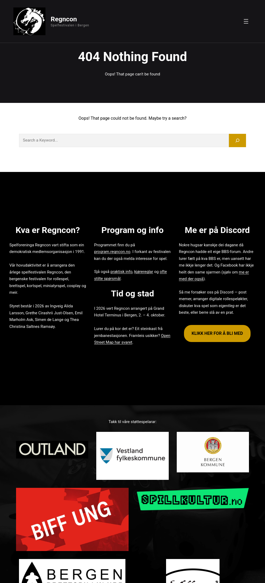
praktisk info (121, 271)
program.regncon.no (112, 251)
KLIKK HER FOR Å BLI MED (217, 333)
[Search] (237, 140)
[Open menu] (246, 21)
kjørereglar (143, 271)
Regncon (64, 19)
